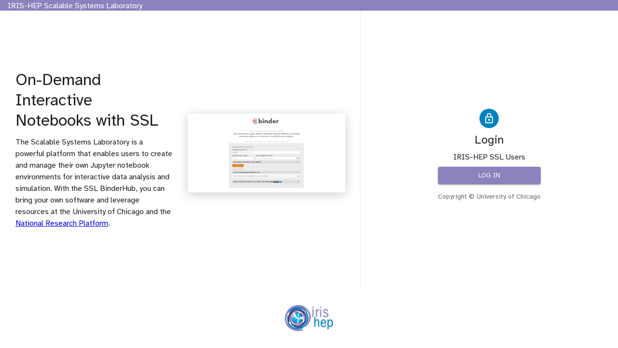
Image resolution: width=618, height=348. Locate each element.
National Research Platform (61, 223)
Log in (489, 176)
